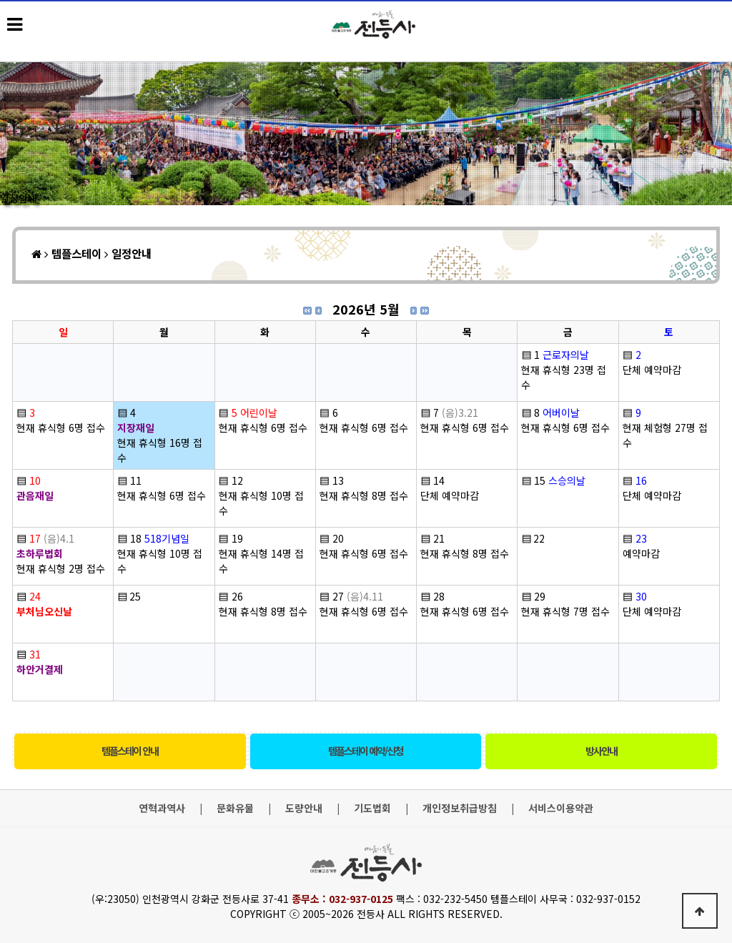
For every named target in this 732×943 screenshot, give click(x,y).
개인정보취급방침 (459, 808)
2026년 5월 (366, 309)
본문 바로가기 (0, 0)
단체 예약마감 (652, 369)
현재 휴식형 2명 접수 (60, 568)
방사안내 (601, 751)
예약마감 (641, 553)
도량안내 (303, 808)
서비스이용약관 (560, 808)
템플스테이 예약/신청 (365, 751)
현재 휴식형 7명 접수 (565, 611)
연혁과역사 (162, 808)
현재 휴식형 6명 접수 (60, 427)
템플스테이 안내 (130, 751)
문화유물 (235, 808)
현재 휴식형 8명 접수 (364, 495)
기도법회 (372, 808)
